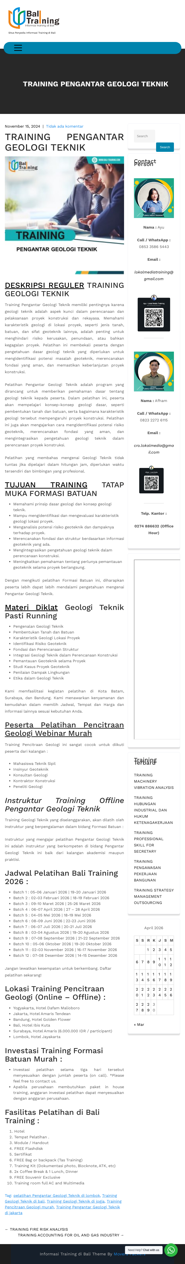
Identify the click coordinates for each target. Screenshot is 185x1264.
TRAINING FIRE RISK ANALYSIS (36, 1229)
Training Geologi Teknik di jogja (76, 1201)
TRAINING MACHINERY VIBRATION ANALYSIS (154, 781)
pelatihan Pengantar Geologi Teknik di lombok (56, 1195)
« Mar (139, 1024)
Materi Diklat (31, 607)
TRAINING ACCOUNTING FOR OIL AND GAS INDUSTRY (71, 1235)
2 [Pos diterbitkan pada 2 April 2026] (154, 949)
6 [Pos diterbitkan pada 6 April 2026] (137, 962)
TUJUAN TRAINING (46, 484)
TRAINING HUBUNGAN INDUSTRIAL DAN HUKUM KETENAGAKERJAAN (153, 810)
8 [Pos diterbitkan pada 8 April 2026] (148, 962)
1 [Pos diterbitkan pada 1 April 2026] (148, 949)
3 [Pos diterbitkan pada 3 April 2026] (160, 949)
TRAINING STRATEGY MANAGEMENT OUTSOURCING (153, 896)
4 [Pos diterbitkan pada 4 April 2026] (165, 949)
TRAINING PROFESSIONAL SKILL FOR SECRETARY (149, 842)
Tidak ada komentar (65, 126)
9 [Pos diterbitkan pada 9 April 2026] (154, 962)
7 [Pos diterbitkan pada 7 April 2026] (142, 962)
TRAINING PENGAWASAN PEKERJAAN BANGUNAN (147, 870)
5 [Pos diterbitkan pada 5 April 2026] (171, 949)
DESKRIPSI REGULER (44, 285)
